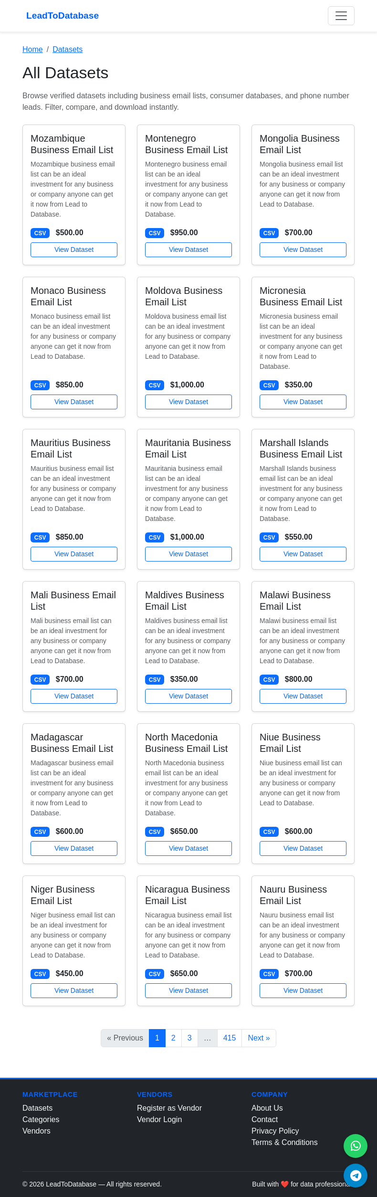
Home (32, 49)
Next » (259, 1038)
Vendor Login (159, 1119)
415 (229, 1038)
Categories (40, 1119)
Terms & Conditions (284, 1142)
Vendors (36, 1131)
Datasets (67, 49)
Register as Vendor (169, 1108)
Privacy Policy (275, 1131)
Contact (264, 1119)
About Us (267, 1108)
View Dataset (74, 249)
